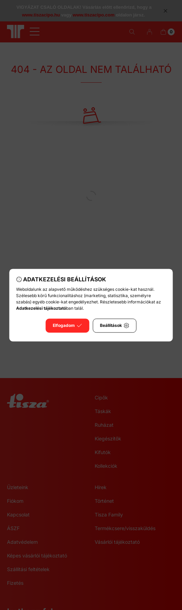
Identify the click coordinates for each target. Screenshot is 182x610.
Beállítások (114, 325)
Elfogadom (67, 325)
